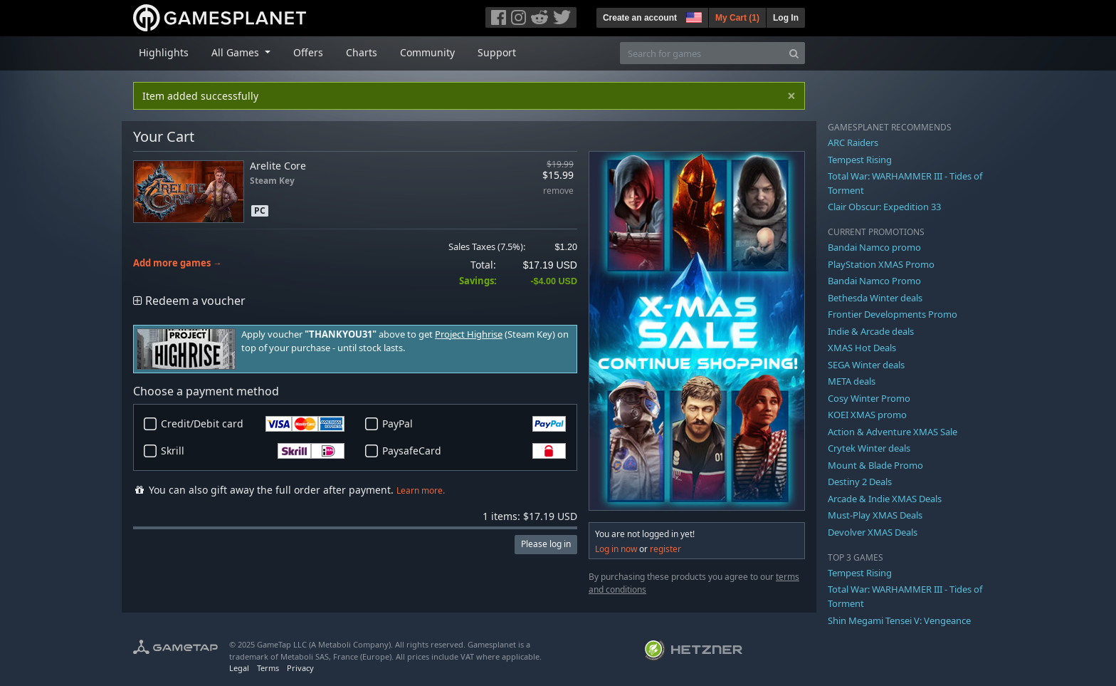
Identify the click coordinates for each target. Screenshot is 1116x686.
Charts (361, 52)
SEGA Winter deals (866, 364)
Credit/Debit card (252, 424)
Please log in (546, 544)
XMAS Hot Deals (862, 347)
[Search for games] (702, 53)
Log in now (616, 549)
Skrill (252, 451)
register (665, 549)
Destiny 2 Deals (860, 481)
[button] (692, 16)
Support (497, 52)
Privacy (300, 667)
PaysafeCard (474, 451)
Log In (786, 18)
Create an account (640, 18)
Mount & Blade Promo (875, 465)
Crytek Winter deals (869, 448)
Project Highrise (468, 334)
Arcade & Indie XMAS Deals (885, 498)
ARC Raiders (853, 142)
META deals (851, 381)
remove (558, 191)
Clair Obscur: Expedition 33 (884, 206)
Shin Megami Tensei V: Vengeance (899, 620)
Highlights (164, 52)
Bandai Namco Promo (874, 280)
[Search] (794, 53)
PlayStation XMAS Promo (881, 264)
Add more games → (177, 263)
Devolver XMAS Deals (872, 532)
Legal (239, 667)
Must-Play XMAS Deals (875, 515)
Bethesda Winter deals (875, 297)
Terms (268, 667)
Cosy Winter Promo (869, 398)
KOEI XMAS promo (867, 414)
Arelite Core (278, 165)
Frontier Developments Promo (892, 314)
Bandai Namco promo (874, 247)
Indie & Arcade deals (871, 331)
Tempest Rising (860, 159)
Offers (308, 52)
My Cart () (737, 18)
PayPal (474, 424)
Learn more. (420, 490)
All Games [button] (236, 52)
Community (427, 52)
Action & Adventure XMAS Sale (892, 431)
